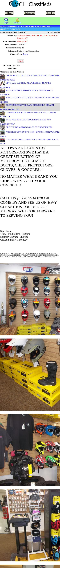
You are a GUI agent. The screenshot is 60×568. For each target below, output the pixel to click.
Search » (50, 13)
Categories (29, 13)
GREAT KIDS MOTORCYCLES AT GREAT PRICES (29, 127)
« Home (9, 13)
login (25, 54)
